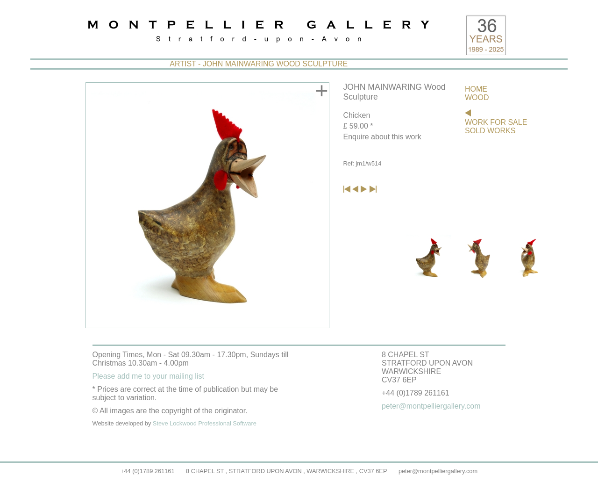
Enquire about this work (382, 137)
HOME (476, 89)
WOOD (477, 97)
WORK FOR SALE (496, 122)
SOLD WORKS (490, 131)
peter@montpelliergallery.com (438, 471)
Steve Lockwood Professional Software (204, 423)
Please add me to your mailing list (148, 376)
